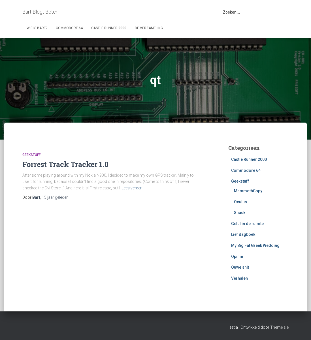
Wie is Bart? (37, 28)
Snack (239, 212)
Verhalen (239, 278)
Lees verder (132, 188)
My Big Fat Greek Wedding (255, 245)
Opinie (237, 256)
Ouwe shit (240, 267)
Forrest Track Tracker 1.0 (65, 164)
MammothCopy (248, 191)
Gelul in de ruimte (247, 223)
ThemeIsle (279, 327)
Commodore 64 (69, 28)
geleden (55, 197)
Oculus (240, 202)
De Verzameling (149, 28)
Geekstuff (31, 155)
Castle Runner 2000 (108, 28)
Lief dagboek (243, 234)
